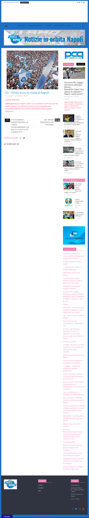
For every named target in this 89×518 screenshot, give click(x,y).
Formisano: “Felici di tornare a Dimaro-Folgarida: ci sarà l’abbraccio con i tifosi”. (73, 309)
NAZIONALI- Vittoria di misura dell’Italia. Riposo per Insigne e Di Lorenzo (73, 255)
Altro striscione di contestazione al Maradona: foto (73, 323)
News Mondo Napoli (34, 25)
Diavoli (65, 304)
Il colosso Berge (69, 442)
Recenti (74, 180)
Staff (39, 490)
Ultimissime (21, 25)
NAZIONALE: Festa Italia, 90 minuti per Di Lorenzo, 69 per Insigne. (73, 460)
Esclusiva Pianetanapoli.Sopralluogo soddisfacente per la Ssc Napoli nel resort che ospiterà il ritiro (73, 433)
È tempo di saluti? (69, 341)
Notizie (48, 25)
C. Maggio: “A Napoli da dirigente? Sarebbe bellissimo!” (71, 368)
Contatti (40, 485)
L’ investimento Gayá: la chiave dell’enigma (79, 213)
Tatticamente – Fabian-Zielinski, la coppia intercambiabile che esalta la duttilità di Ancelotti (20, 125)
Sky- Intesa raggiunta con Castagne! (47, 121)
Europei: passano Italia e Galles (79, 200)
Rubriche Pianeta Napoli (63, 25)
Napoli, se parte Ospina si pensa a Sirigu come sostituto (72, 447)
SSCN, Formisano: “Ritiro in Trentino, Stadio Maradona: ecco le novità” (73, 376)
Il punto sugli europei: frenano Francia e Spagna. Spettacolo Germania (72, 280)
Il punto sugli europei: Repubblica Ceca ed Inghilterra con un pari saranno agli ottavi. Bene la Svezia (73, 333)
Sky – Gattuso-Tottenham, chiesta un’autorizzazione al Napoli (73, 399)
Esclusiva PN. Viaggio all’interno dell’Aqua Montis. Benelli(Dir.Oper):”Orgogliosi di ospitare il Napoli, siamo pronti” (74, 88)
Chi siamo (41, 487)
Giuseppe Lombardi (22, 95)
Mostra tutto (81, 63)
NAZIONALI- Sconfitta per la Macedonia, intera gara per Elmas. (73, 417)
